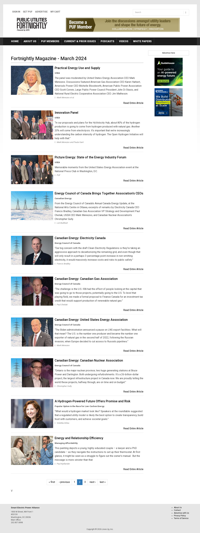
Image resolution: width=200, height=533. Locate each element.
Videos (123, 41)
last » (103, 482)
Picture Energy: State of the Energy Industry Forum (90, 157)
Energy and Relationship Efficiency (79, 438)
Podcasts (107, 41)
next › (93, 482)
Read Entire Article (133, 103)
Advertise (41, 11)
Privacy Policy (180, 516)
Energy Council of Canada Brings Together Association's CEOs (99, 193)
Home (15, 41)
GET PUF (27, 11)
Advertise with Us (181, 513)
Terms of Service (181, 518)
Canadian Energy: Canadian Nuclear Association (89, 360)
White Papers (142, 41)
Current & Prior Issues (80, 41)
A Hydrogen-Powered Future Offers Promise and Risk (92, 401)
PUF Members (50, 41)
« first (52, 482)
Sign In (16, 11)
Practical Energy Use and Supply (77, 68)
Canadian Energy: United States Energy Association (91, 320)
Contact (177, 510)
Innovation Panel (66, 112)
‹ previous (64, 482)
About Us (30, 41)
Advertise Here (168, 53)
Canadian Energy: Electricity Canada (80, 238)
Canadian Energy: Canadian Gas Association (86, 279)
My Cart (55, 11)
